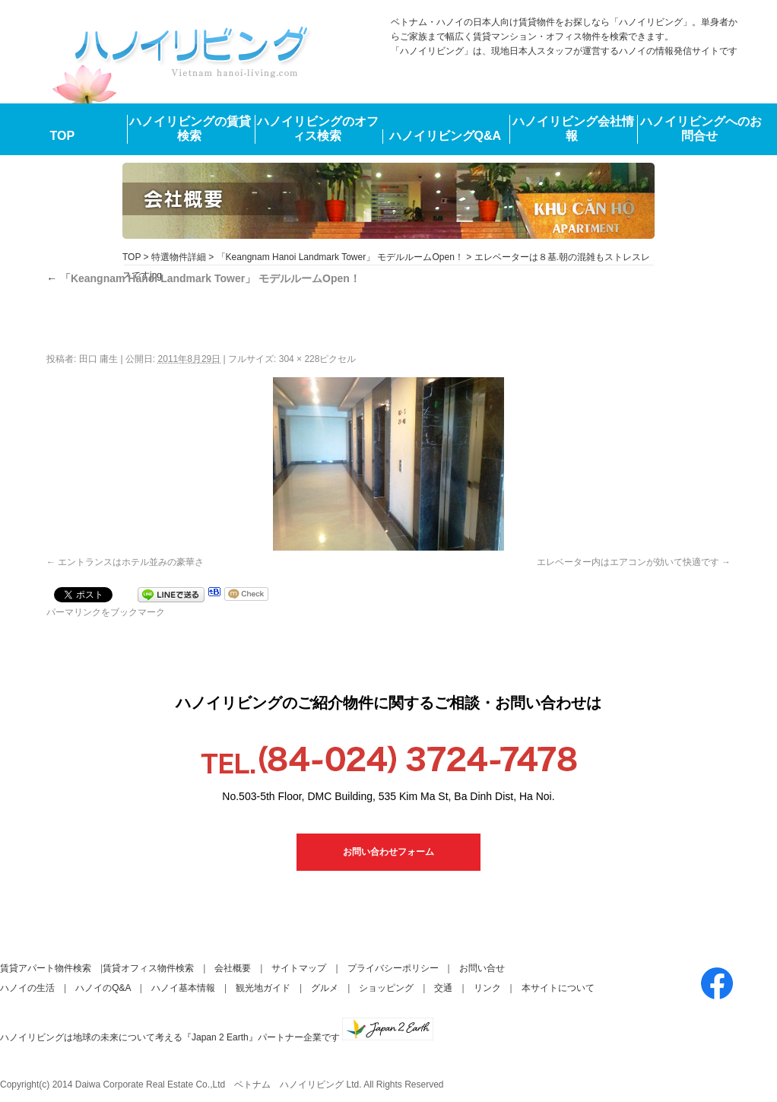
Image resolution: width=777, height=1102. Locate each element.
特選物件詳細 (178, 257)
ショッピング (386, 988)
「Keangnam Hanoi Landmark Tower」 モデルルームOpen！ (340, 257)
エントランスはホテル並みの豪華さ (131, 562)
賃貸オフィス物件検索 (148, 968)
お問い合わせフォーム (388, 851)
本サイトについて (558, 988)
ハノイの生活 (27, 988)
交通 (443, 988)
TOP (62, 135)
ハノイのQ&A (103, 988)
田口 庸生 (98, 359)
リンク (487, 988)
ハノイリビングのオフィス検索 (318, 128)
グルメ (324, 988)
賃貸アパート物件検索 (45, 968)
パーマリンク (73, 612)
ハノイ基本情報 (183, 988)
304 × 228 (299, 359)
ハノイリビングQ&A (445, 135)
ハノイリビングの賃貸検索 (190, 128)
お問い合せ (482, 968)
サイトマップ (298, 968)
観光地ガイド (263, 988)
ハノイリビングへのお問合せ (701, 128)
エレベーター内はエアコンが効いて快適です (628, 562)
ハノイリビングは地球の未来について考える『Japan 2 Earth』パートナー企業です (216, 1037)
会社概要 (232, 968)
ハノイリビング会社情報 (573, 128)
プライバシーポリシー (393, 968)
